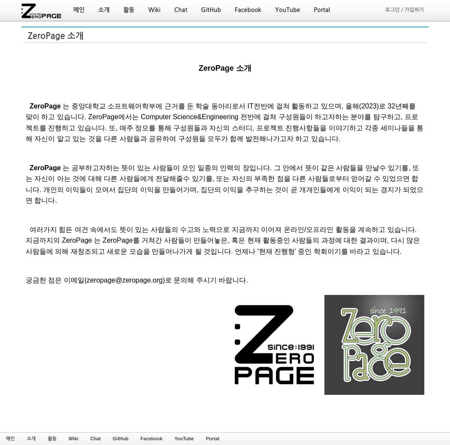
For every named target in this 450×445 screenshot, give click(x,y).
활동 (52, 438)
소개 (31, 438)
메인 (10, 438)
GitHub (121, 438)
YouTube (184, 438)
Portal (212, 438)
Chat (95, 438)
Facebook (151, 438)
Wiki (73, 438)
